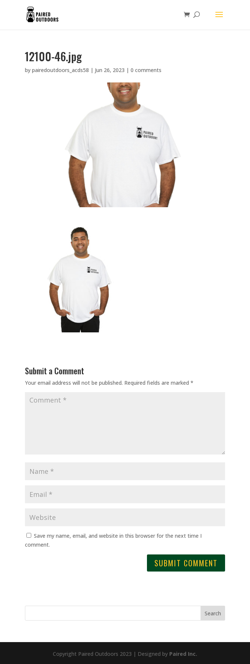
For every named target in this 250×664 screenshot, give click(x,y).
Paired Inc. (183, 653)
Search (213, 613)
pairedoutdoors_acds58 (60, 70)
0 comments (146, 70)
